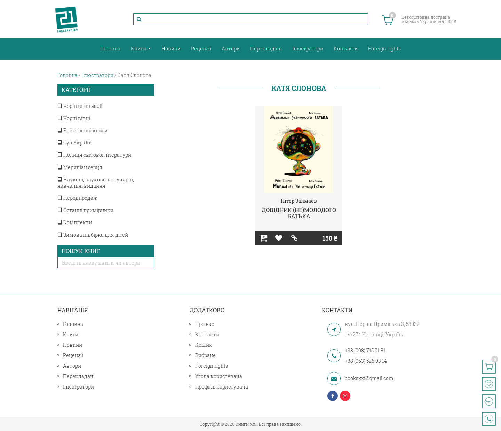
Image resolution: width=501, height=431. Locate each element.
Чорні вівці (73, 118)
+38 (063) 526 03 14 (366, 361)
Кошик (203, 345)
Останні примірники (85, 210)
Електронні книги (82, 130)
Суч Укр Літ (74, 142)
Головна (110, 48)
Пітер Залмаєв (299, 200)
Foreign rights (384, 48)
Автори (231, 48)
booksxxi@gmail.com (369, 378)
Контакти (346, 48)
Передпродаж (77, 198)
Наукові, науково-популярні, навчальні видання (95, 182)
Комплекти (74, 222)
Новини (171, 48)
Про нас (204, 324)
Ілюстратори (307, 48)
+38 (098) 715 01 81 (365, 350)
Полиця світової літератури (94, 154)
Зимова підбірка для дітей (92, 235)
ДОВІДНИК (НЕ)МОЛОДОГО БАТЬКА (299, 213)
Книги (139, 48)
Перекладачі (266, 48)
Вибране (205, 355)
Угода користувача (218, 376)
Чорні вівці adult (80, 106)
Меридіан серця (79, 167)
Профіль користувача (221, 386)
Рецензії (201, 48)
